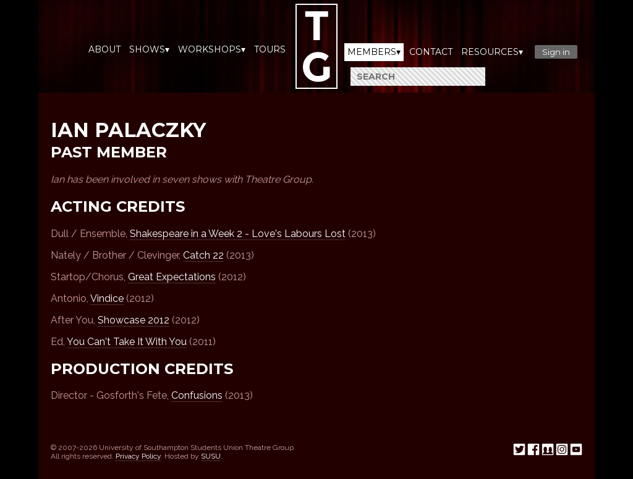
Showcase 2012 (133, 320)
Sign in (556, 52)
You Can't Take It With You (127, 342)
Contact (430, 51)
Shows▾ (149, 49)
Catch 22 (203, 255)
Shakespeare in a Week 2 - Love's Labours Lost (238, 234)
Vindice (107, 298)
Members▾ (374, 51)
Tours (270, 49)
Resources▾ (492, 51)
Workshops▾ (211, 49)
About (104, 49)
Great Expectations (172, 277)
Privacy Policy (138, 456)
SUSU (211, 456)
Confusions (197, 395)
